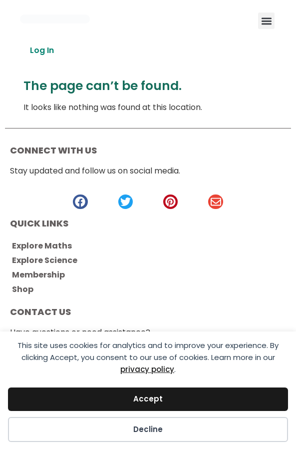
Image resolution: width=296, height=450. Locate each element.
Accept (148, 399)
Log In (42, 50)
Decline (148, 429)
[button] (266, 20)
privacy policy (147, 369)
